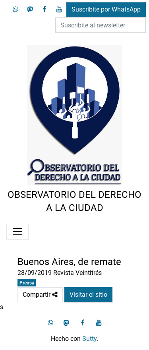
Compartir (40, 294)
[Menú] (17, 232)
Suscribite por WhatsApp (106, 9)
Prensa (26, 283)
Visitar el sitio (88, 294)
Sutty (89, 338)
